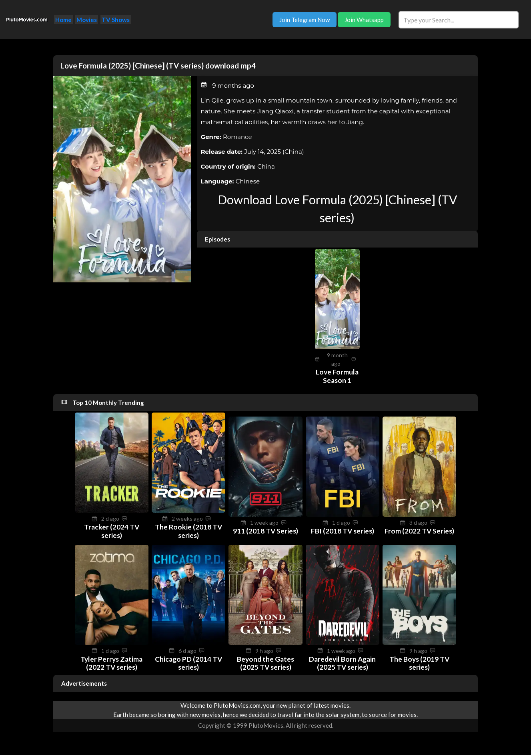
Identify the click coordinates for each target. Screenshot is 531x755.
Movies (86, 19)
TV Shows (116, 19)
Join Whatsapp (364, 19)
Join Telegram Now (304, 19)
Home (63, 19)
